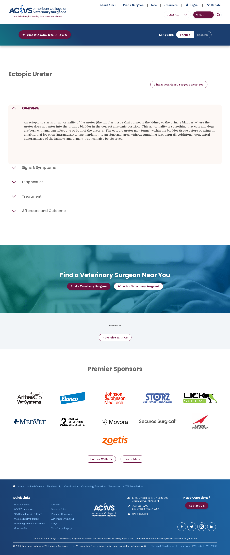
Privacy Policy (183, 546)
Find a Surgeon (133, 5)
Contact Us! (197, 505)
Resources (170, 5)
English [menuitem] (185, 34)
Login (191, 5)
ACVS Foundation (133, 486)
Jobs (154, 5)
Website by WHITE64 (205, 546)
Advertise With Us (115, 341)
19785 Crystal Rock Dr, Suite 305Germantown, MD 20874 (150, 499)
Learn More (132, 463)
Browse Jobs (58, 509)
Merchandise (21, 528)
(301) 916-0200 (140, 505)
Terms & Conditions (163, 546)
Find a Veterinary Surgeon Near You (179, 84)
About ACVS (108, 5)
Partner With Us (101, 463)
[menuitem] (185, 34)
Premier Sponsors (61, 514)
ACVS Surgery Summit (26, 518)
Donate (213, 5)
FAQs (54, 523)
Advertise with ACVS (63, 518)
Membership (54, 486)
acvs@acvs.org (140, 513)
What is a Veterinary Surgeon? (138, 288)
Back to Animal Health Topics (44, 34)
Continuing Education (93, 486)
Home (18, 486)
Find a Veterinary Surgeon (89, 288)
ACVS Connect (22, 504)
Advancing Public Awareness (29, 523)
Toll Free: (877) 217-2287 (145, 508)
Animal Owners (35, 486)
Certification (71, 486)
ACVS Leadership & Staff (27, 514)
